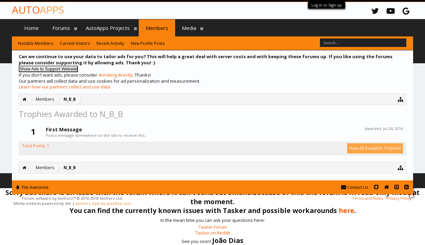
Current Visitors (75, 43)
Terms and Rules (367, 198)
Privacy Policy (398, 198)
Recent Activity (110, 43)
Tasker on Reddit (212, 233)
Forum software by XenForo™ (72, 198)
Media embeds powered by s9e (42, 203)
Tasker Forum (213, 227)
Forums (61, 27)
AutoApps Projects (108, 27)
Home (31, 27)
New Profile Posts (148, 43)
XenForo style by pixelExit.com (103, 203)
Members (157, 27)
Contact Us (354, 187)
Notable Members (35, 43)
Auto (38, 10)
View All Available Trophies (375, 148)
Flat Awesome (32, 187)
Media (189, 27)
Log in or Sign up (326, 4)
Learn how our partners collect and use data (64, 87)
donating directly (115, 75)
